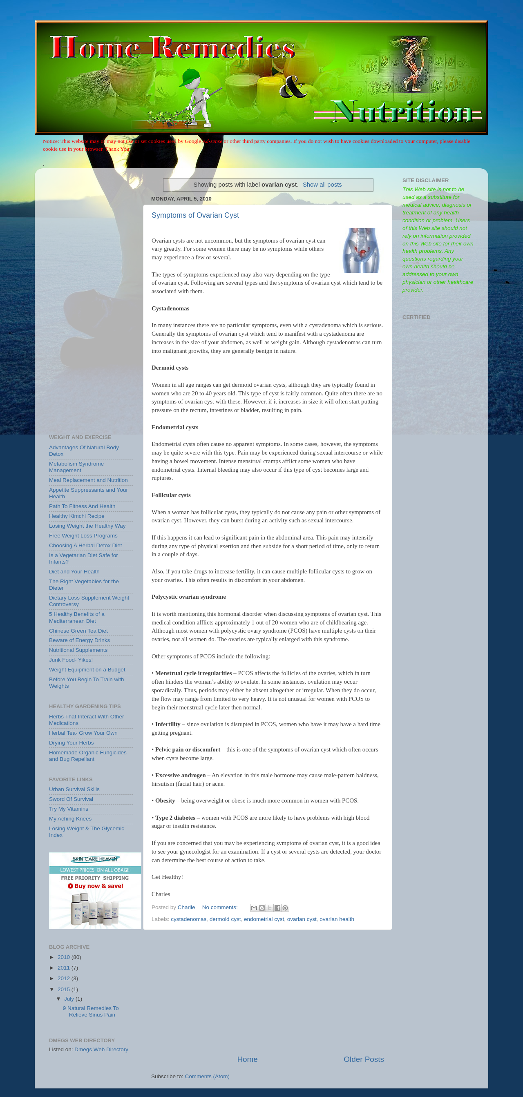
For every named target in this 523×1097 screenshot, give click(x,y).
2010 (65, 957)
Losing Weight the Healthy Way (87, 526)
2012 (65, 978)
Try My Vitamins (68, 809)
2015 (65, 989)
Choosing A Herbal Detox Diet (85, 545)
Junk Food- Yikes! (71, 660)
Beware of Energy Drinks (79, 640)
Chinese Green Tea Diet (78, 631)
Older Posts (364, 1059)
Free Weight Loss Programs (83, 536)
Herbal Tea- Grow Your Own (83, 733)
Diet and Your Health (74, 572)
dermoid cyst (225, 919)
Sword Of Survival (71, 799)
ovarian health (337, 919)
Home (247, 1059)
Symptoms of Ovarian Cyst (195, 215)
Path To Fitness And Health (82, 506)
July (70, 999)
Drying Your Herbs (71, 743)
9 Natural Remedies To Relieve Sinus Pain (91, 1011)
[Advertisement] (267, 992)
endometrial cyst (264, 919)
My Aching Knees (70, 819)
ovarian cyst (302, 919)
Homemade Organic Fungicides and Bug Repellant (88, 755)
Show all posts (322, 184)
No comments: (220, 907)
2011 (65, 968)
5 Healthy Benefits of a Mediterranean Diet (77, 617)
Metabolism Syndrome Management (76, 467)
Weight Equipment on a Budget (87, 670)
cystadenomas (188, 919)
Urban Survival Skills (74, 789)
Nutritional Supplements (78, 650)
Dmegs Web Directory (101, 1049)
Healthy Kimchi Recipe (77, 516)
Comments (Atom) (207, 1076)
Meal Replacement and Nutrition (88, 480)
